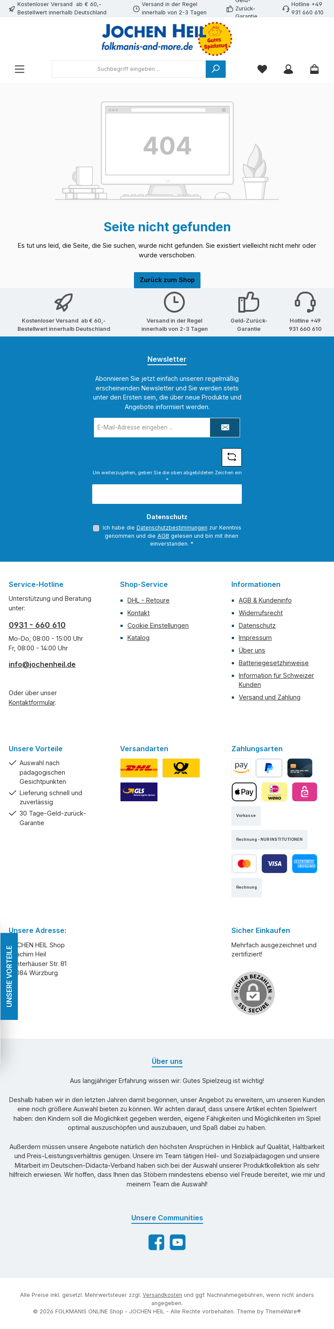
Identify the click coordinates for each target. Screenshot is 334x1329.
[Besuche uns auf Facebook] (156, 1242)
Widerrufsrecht (261, 612)
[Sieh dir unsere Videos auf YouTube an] (177, 1242)
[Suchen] (216, 69)
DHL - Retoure (148, 600)
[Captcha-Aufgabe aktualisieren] (232, 457)
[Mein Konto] (288, 69)
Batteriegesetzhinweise (274, 662)
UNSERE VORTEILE (8, 976)
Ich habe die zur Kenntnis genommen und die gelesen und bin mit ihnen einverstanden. (171, 535)
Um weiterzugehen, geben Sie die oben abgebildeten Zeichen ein (167, 476)
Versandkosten (162, 1295)
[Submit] (225, 427)
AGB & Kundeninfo (265, 600)
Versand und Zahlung (270, 697)
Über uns (252, 650)
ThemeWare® (283, 1311)
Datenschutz (257, 625)
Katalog (138, 637)
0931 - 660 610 (37, 625)
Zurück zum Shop (167, 279)
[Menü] (19, 69)
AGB (163, 536)
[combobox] (129, 69)
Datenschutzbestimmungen (171, 527)
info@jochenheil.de (42, 664)
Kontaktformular (32, 702)
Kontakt (138, 612)
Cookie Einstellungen (158, 625)
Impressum (255, 637)
